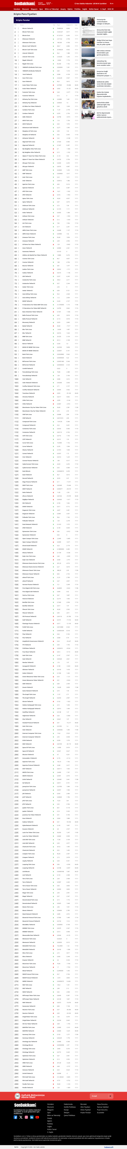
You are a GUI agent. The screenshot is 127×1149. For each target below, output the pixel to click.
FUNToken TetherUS (28, 648)
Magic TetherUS (27, 896)
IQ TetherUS (26, 783)
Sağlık (84, 9)
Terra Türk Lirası (27, 878)
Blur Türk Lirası (27, 329)
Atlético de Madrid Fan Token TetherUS (34, 255)
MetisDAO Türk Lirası (29, 946)
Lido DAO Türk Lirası (28, 839)
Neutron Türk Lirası (28, 1009)
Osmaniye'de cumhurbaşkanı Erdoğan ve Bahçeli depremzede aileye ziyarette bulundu (103, 22)
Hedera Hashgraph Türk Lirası (31, 705)
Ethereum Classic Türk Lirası (31, 570)
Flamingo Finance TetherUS (30, 623)
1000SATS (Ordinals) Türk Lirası (32, 67)
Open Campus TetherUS (29, 542)
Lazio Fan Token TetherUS (30, 836)
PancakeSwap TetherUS (29, 375)
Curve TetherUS (27, 446)
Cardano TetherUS (28, 113)
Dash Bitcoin (26, 471)
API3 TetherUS (26, 195)
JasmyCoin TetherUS (28, 790)
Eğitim (70, 9)
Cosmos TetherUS (27, 262)
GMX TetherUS (26, 684)
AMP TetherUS (26, 173)
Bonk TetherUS (27, 358)
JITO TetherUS (26, 804)
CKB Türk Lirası (27, 414)
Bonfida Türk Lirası (28, 602)
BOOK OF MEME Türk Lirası (30, 347)
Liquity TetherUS (27, 861)
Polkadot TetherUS (28, 521)
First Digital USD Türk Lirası (30, 588)
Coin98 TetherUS (27, 368)
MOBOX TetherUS (27, 932)
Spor (41, 9)
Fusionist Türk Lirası (28, 92)
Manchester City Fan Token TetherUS (33, 411)
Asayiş (63, 9)
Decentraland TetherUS (29, 903)
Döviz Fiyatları (85, 1110)
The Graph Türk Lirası (29, 694)
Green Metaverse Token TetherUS (32, 680)
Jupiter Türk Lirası (28, 808)
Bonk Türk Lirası (27, 354)
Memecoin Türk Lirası (29, 939)
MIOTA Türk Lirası (27, 772)
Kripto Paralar (85, 1112)
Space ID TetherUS (28, 751)
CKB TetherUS (26, 418)
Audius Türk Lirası (28, 269)
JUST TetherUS (26, 797)
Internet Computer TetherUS (31, 737)
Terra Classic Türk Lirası (29, 886)
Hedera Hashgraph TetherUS (31, 708)
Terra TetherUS (27, 882)
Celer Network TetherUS (30, 382)
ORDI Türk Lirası (27, 1063)
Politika (77, 9)
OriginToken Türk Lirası (29, 1017)
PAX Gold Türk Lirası (28, 1077)
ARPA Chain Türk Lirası (29, 230)
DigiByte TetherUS (28, 499)
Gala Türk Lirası (27, 655)
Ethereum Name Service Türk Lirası (33, 563)
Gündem (17, 9)
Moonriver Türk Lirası (29, 963)
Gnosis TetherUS (27, 687)
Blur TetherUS (26, 333)
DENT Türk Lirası (27, 485)
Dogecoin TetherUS (28, 514)
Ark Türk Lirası (26, 223)
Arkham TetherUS (28, 220)
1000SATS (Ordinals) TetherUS (31, 71)
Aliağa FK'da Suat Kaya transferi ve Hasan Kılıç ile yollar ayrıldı (104, 42)
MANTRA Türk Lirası (28, 1027)
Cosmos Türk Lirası (28, 258)
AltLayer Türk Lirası (28, 163)
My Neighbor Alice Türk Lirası (31, 149)
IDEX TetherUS (26, 744)
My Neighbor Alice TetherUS (31, 152)
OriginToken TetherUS (29, 1020)
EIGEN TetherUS (27, 549)
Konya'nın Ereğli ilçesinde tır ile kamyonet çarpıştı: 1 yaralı (104, 73)
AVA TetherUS (26, 276)
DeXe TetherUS (27, 492)
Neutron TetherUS (28, 1013)
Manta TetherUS (27, 910)
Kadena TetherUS (27, 822)
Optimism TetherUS (28, 1059)
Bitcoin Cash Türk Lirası (29, 49)
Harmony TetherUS (28, 1038)
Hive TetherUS (26, 719)
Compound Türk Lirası (29, 421)
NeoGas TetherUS (27, 662)
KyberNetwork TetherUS (30, 825)
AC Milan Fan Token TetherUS (31, 106)
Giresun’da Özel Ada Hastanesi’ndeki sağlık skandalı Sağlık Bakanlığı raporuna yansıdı (104, 32)
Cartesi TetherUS (27, 453)
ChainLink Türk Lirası (29, 847)
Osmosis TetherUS (28, 1070)
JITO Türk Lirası (27, 801)
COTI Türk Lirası (27, 436)
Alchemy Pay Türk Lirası (29, 99)
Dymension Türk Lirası (29, 531)
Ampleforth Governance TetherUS (33, 641)
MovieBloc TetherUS (28, 924)
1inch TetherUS (27, 74)
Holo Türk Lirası (27, 726)
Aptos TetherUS (27, 202)
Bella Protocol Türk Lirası (30, 315)
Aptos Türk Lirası (27, 198)
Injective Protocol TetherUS (30, 765)
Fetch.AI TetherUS (28, 599)
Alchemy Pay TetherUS (29, 103)
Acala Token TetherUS (29, 88)
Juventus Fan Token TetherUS (31, 815)
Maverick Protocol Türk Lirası (31, 917)
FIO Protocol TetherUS (29, 616)
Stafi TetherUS (26, 620)
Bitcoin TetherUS (27, 28)
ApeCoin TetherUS (28, 188)
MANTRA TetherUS (28, 1031)
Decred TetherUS (27, 478)
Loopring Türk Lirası (28, 864)
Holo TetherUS (26, 730)
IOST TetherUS (26, 769)
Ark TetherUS (26, 227)
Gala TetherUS (26, 659)
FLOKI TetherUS (27, 630)
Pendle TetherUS (27, 1087)
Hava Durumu (102, 1104)
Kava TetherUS (27, 818)
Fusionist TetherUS (28, 95)
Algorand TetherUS (28, 145)
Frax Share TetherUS (28, 652)
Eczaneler (100, 1112)
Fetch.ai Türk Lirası (28, 595)
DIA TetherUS (26, 503)
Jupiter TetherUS (27, 811)
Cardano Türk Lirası (28, 110)
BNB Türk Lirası (27, 336)
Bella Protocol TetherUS (29, 319)
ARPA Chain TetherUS (29, 234)
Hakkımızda (68, 1104)
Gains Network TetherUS (30, 691)
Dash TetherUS (27, 475)
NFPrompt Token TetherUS (30, 999)
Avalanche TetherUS (28, 283)
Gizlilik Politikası (70, 1107)
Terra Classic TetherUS (29, 889)
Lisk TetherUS (26, 875)
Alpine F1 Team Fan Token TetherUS (33, 159)
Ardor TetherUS (27, 212)
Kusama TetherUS (28, 829)
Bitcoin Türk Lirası (28, 32)
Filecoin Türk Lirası (28, 609)
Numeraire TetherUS (28, 1006)
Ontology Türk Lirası (28, 1049)
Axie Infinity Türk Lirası (29, 294)
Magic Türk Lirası (27, 893)
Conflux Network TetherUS (30, 390)
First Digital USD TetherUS (30, 591)
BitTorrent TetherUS (28, 365)
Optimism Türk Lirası (28, 1056)
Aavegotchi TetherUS (29, 666)
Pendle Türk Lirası (28, 1084)
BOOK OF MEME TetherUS (30, 351)
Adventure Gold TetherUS (30, 127)
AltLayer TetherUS (28, 166)
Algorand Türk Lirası (28, 142)
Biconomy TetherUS (28, 322)
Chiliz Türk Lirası (27, 400)
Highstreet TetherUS (28, 716)
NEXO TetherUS (27, 992)
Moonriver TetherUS (28, 967)
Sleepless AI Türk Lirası (29, 131)
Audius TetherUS (27, 273)
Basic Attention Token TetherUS (32, 312)
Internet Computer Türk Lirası (31, 733)
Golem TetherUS (27, 673)
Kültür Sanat (94, 9)
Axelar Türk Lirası (27, 287)
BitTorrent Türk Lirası (29, 361)
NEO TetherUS (26, 988)
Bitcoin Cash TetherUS (29, 46)
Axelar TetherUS (27, 290)
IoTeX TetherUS (27, 779)
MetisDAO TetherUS (28, 949)
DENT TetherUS (27, 489)
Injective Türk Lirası (28, 762)
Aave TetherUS (27, 81)
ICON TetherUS (27, 740)
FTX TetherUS (26, 645)
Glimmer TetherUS (28, 669)
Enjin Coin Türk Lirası (29, 556)
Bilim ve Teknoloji (52, 9)
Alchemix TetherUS (28, 138)
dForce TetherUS (27, 496)
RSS (16, 1147)
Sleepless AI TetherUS (29, 135)
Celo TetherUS (26, 379)
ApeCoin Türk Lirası (28, 184)
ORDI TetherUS (27, 1066)
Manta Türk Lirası (27, 907)
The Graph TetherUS (28, 698)
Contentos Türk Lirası (29, 429)
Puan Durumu (102, 1110)
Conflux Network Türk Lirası (31, 386)
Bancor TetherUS (27, 343)
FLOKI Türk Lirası (27, 627)
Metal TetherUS (27, 971)
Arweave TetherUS (28, 241)
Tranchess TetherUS (28, 393)
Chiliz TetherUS (27, 404)
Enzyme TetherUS (27, 960)
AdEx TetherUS (27, 117)
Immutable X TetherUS (29, 758)
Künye (66, 1110)
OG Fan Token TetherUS (29, 1024)
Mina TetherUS (27, 956)
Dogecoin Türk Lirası (28, 510)
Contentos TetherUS (28, 432)
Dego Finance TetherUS (29, 482)
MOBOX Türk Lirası (28, 928)
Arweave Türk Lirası (28, 237)
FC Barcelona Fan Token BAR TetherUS (34, 308)
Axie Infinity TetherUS (29, 297)
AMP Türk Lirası (27, 170)
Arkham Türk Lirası (28, 216)
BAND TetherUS (27, 301)
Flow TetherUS (26, 634)
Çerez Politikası (69, 1115)
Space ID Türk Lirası (28, 747)
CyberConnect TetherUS (29, 468)
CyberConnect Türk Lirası (30, 464)
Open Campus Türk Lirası (30, 538)
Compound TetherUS (28, 425)
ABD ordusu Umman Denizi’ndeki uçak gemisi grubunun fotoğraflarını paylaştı (104, 53)
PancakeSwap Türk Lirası (30, 372)
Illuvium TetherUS (28, 754)
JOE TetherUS (26, 793)
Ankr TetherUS (26, 181)
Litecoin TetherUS (27, 53)
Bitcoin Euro (26, 35)
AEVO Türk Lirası (27, 120)
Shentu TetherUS (27, 450)
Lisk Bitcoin (26, 871)
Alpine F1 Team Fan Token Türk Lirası (33, 156)
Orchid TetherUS (27, 1073)
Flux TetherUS (26, 638)
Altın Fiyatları (85, 1107)
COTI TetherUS (26, 439)
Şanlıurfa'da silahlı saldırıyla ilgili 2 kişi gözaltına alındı (103, 105)
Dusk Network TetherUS (30, 524)
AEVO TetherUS (27, 124)
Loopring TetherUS (28, 868)
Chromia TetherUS (28, 397)
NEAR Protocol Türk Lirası (30, 974)
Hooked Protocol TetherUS (30, 723)
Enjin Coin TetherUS (28, 560)
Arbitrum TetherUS (28, 209)
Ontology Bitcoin (27, 1045)
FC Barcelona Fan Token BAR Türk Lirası (34, 305)
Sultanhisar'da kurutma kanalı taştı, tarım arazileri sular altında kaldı (104, 63)
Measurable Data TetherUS (30, 935)
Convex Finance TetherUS (30, 460)
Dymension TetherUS (29, 535)
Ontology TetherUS (28, 1052)
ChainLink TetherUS (28, 850)
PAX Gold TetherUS (28, 1080)
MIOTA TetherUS (27, 776)
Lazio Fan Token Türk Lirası (30, 832)
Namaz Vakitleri (103, 1107)
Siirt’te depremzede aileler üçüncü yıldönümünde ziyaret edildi (104, 115)
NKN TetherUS (26, 1002)
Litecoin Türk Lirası (28, 57)
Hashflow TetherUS (28, 712)
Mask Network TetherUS (30, 914)
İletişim (66, 1112)
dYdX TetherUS (27, 528)
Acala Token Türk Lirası (29, 85)
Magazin (34, 9)
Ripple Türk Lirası (27, 64)
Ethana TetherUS (27, 553)
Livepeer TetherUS (28, 857)
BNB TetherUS (26, 340)
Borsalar (83, 1104)
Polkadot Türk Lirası (28, 517)
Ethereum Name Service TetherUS (33, 567)
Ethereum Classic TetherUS (30, 574)
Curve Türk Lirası (27, 443)
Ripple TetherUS (27, 60)
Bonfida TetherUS (27, 606)
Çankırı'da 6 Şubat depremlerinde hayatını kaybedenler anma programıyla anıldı (104, 94)
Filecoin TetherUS (27, 613)
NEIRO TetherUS (27, 981)
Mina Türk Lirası (27, 953)
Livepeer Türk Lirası (28, 854)
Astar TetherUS (27, 248)
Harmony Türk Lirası (28, 1034)
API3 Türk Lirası (27, 191)
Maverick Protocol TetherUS (31, 921)
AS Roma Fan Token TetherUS (31, 244)
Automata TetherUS (28, 251)
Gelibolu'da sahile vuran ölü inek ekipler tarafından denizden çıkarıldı (104, 84)
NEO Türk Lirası (27, 985)
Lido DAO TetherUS (28, 843)
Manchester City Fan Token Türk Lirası (34, 407)
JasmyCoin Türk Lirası (29, 786)
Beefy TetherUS (27, 326)
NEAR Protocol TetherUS (30, 978)
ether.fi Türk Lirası (28, 577)
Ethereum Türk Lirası (28, 42)
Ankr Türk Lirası (27, 177)
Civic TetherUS (26, 457)
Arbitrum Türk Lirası (28, 205)
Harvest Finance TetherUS (30, 584)
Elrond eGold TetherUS (29, 545)
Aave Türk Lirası (27, 78)
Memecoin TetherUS (28, 942)
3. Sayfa (103, 9)
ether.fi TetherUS (27, 581)
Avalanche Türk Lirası (29, 280)
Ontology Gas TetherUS (29, 1041)
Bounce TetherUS (27, 266)
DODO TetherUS (27, 506)
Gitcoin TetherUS (27, 701)
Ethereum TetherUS (28, 39)
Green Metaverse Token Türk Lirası (33, 676)
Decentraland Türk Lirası (30, 900)
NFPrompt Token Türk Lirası (31, 995)
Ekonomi (25, 9)
